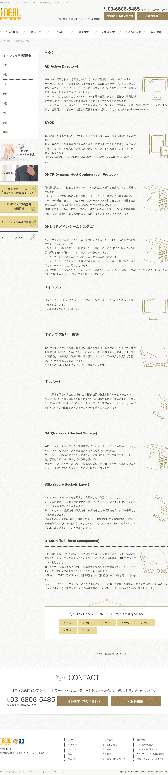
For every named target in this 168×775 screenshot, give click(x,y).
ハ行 (5, 103)
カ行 (5, 74)
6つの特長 (12, 33)
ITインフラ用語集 (145, 744)
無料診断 (141, 740)
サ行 (5, 84)
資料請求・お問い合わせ (114, 759)
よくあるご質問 (132, 33)
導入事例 (84, 33)
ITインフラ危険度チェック (149, 749)
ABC (5, 132)
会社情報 (156, 33)
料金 (60, 33)
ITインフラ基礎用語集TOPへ (106, 653)
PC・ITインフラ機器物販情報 (150, 754)
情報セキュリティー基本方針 (85, 19)
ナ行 (5, 93)
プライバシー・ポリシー (39, 772)
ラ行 (5, 122)
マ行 (5, 113)
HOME (2, 41)
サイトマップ (60, 772)
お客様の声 (108, 33)
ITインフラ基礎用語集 (15, 41)
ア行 (5, 64)
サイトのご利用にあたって (12, 772)
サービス (36, 33)
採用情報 (63, 19)
